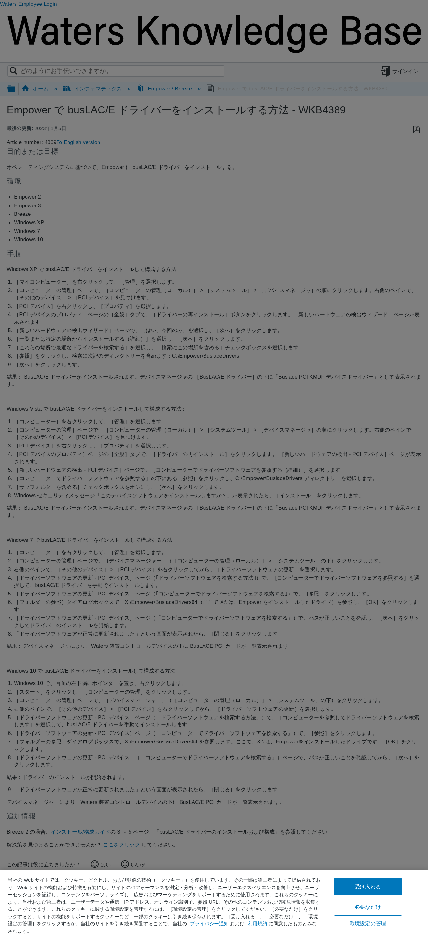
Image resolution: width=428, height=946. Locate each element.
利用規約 (257, 923)
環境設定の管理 (368, 923)
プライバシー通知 (209, 923)
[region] (214, 908)
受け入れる (368, 886)
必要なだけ (368, 907)
